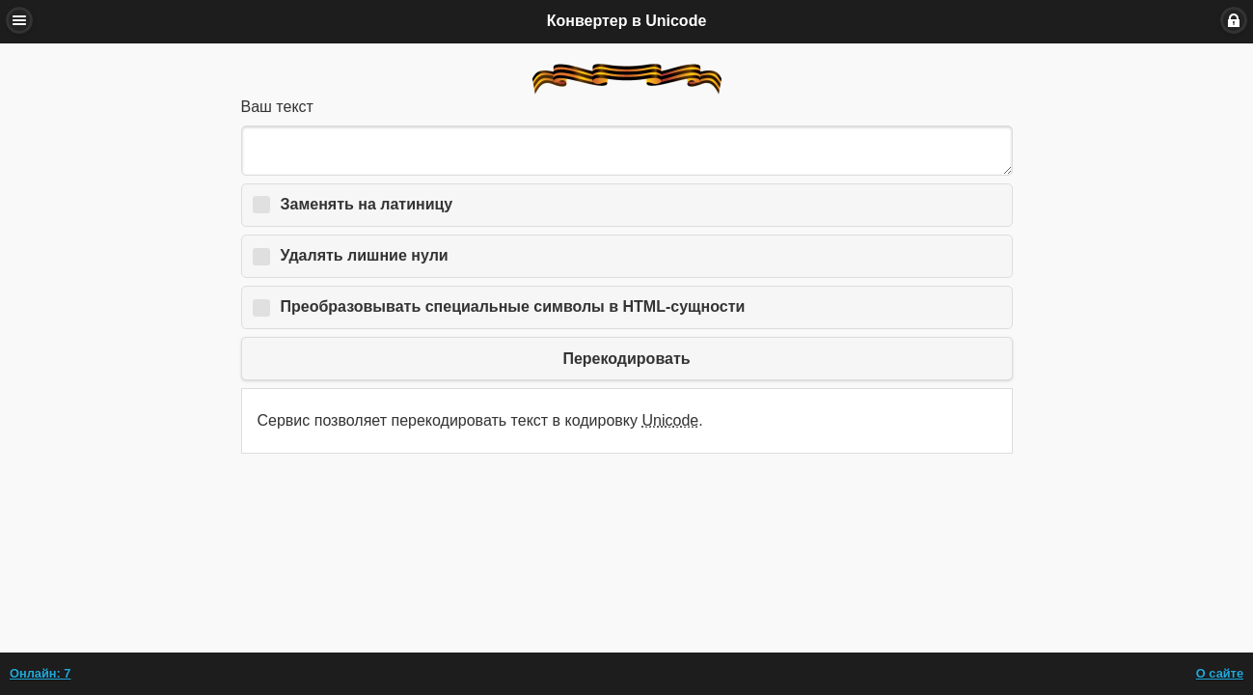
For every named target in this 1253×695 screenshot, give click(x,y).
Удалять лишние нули (365, 255)
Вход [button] (1233, 20)
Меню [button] (19, 20)
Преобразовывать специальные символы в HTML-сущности (513, 306)
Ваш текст (277, 106)
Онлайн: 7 (40, 673)
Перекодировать (626, 358)
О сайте (1219, 673)
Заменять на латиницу (367, 204)
